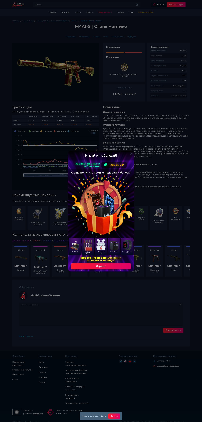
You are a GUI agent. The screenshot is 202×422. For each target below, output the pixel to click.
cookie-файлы (100, 416)
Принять (114, 416)
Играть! (101, 266)
